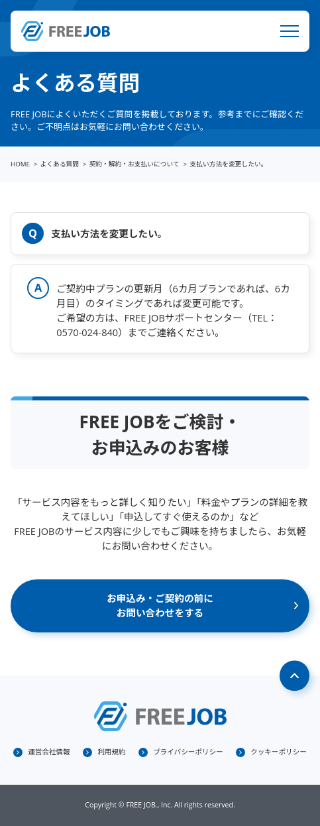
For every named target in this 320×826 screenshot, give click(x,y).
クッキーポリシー (278, 751)
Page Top (295, 675)
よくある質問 (60, 164)
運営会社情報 (49, 751)
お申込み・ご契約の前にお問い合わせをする (160, 605)
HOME (20, 164)
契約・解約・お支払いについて (134, 164)
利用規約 (111, 751)
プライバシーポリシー (188, 751)
